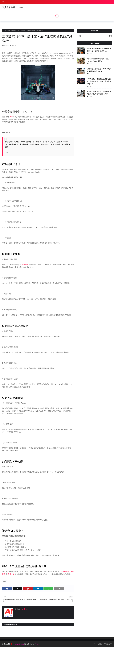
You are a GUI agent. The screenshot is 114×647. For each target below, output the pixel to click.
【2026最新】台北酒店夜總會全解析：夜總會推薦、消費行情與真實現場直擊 (99, 81)
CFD (11, 117)
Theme (37, 644)
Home (3, 2)
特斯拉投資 (65, 572)
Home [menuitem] (21, 7)
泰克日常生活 (8, 7)
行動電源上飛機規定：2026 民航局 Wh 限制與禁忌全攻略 (99, 70)
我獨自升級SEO (108, 644)
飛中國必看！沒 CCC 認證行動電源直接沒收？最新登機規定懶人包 (99, 50)
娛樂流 (100, 644)
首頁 (5, 30)
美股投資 (25, 265)
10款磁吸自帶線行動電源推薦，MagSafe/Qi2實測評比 (98, 60)
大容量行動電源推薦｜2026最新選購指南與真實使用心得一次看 (99, 92)
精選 (8, 30)
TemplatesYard (19, 644)
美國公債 (11, 574)
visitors (6, 45)
